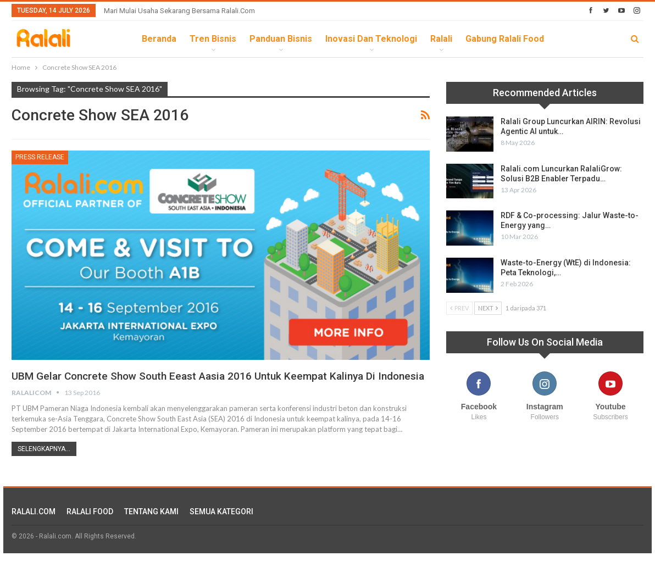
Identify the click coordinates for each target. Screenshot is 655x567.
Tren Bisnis (213, 39)
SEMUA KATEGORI (221, 525)
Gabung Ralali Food (504, 39)
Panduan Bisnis (280, 39)
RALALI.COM (33, 525)
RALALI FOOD (89, 525)
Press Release (39, 157)
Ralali (441, 39)
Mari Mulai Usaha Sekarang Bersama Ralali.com (179, 11)
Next (488, 308)
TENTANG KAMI (151, 525)
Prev (459, 308)
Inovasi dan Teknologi (371, 39)
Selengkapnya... (44, 462)
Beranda (159, 39)
